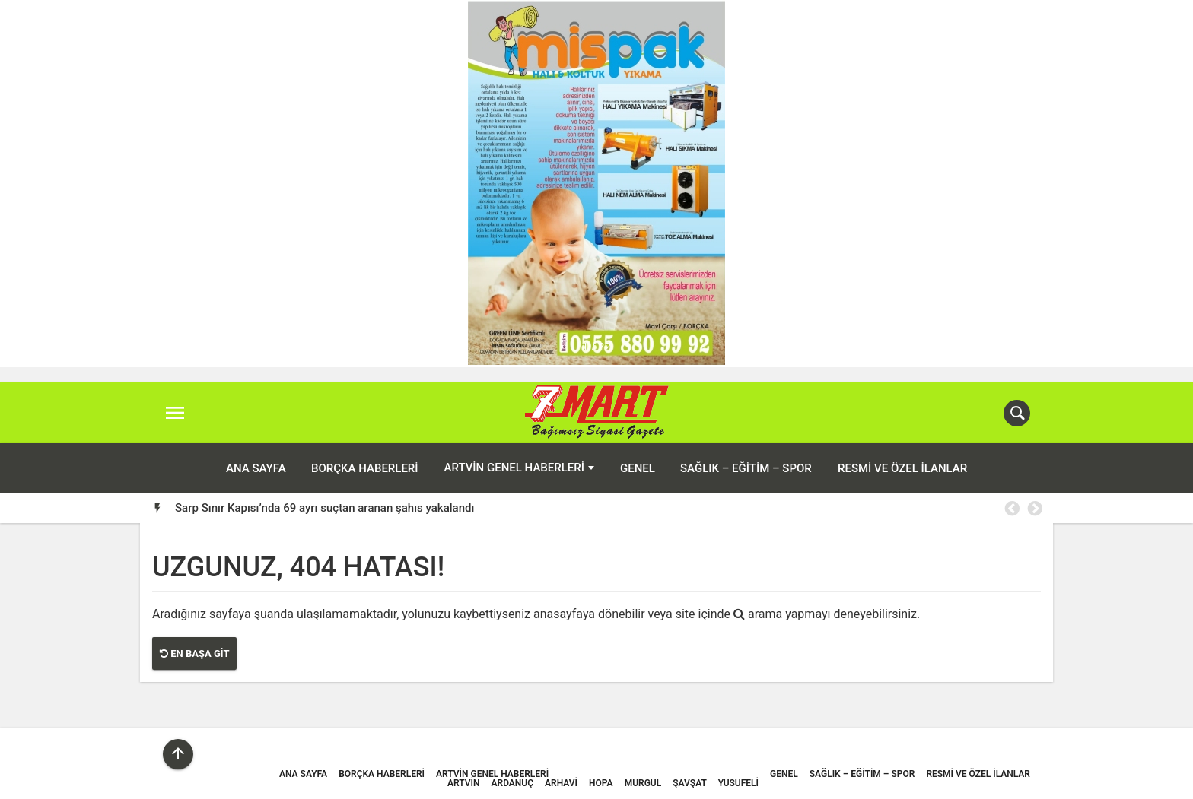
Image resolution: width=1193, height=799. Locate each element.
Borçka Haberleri (364, 468)
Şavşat (690, 783)
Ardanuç (513, 783)
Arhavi (561, 783)
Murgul (643, 783)
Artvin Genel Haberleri (514, 467)
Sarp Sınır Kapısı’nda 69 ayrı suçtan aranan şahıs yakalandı (324, 508)
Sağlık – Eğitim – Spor (746, 468)
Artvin (463, 783)
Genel (637, 468)
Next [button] (1034, 508)
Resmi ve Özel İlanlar (902, 468)
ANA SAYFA (256, 468)
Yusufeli (738, 783)
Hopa (601, 783)
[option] (608, 508)
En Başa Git (194, 653)
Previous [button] (1011, 508)
